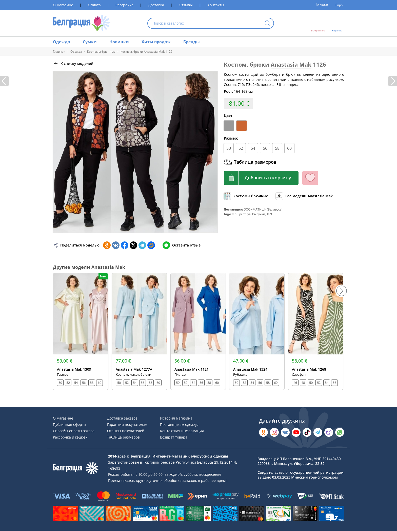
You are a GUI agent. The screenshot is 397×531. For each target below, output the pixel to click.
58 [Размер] (277, 148)
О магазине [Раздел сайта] (63, 5)
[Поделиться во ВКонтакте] (116, 245)
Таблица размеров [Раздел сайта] (123, 437)
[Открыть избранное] (318, 23)
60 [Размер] (289, 148)
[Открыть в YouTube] (296, 432)
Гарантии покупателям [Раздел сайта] (127, 424)
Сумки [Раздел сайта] (90, 42)
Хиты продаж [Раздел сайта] (156, 42)
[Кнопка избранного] (310, 178)
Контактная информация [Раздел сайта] (182, 430)
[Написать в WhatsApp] (339, 432)
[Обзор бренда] (304, 196)
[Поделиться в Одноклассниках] (107, 245)
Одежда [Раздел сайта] (61, 42)
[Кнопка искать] (267, 24)
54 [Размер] (253, 148)
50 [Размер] (228, 148)
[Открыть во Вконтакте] (285, 432)
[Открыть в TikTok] (307, 432)
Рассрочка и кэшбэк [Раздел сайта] (70, 437)
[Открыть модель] (80, 331)
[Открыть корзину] (337, 23)
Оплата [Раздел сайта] (94, 5)
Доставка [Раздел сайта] (156, 5)
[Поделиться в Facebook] (124, 245)
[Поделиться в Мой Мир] (151, 245)
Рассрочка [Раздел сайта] (124, 5)
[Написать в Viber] (328, 432)
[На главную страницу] (81, 23)
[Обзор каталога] (246, 196)
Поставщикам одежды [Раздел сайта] (179, 424)
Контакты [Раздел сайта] (215, 5)
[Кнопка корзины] (261, 178)
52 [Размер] (241, 148)
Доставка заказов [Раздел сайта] (122, 418)
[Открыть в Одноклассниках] (263, 432)
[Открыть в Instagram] (274, 432)
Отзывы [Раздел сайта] (186, 5)
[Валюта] (337, 5)
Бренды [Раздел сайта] (191, 42)
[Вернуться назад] (73, 63)
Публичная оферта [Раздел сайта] (69, 424)
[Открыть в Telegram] (317, 432)
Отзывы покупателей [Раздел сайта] (125, 430)
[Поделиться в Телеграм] (142, 245)
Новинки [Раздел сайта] (119, 42)
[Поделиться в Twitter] (133, 245)
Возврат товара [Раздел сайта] (173, 437)
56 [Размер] (265, 148)
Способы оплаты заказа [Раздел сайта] (73, 430)
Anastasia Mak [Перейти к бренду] (291, 64)
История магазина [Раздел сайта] (176, 418)
